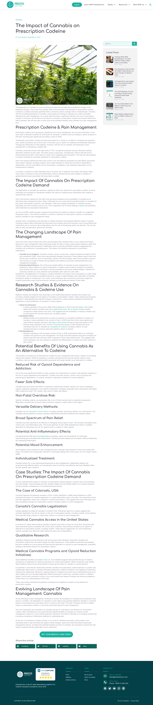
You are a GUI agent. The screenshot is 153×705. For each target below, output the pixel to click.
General (19, 20)
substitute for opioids (59, 327)
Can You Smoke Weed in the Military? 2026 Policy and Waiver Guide (124, 105)
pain (71, 423)
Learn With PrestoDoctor (94, 5)
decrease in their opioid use (59, 322)
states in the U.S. (44, 560)
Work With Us (140, 4)
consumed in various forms (38, 411)
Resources (124, 4)
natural (81, 206)
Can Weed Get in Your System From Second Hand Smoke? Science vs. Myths (124, 83)
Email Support (115, 675)
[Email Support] (105, 676)
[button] (150, 4)
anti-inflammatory (43, 436)
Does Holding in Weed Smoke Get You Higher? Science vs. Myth (124, 116)
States (111, 4)
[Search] (134, 44)
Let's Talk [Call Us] (113, 681)
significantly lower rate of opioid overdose (69, 309)
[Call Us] (105, 682)
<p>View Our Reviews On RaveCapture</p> (45, 674)
